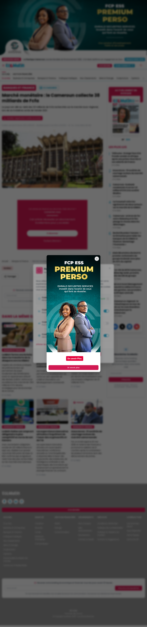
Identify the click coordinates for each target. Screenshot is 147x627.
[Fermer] (97, 259)
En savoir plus (73, 367)
